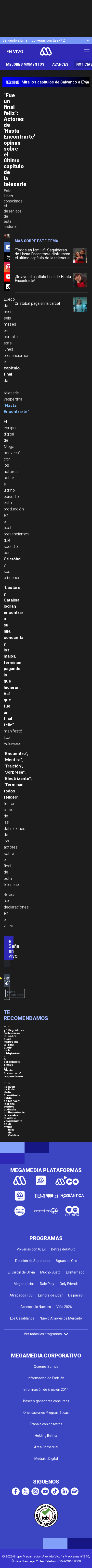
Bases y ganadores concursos (46, 1401)
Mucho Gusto (50, 1272)
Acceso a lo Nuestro (35, 1307)
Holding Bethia (46, 1436)
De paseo (75, 1295)
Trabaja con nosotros (46, 1424)
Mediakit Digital (46, 1459)
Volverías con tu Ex (31, 1249)
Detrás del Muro (63, 1249)
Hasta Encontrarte (15, 993)
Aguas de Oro (66, 1261)
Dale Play (47, 1284)
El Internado (75, 1272)
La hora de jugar (50, 1295)
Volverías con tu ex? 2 (48, 40)
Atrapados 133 (21, 1295)
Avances (60, 64)
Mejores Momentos (25, 64)
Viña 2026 (64, 1307)
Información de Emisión (46, 1378)
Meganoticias (24, 1284)
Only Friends (69, 1284)
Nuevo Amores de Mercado (61, 1318)
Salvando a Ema (14, 40)
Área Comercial (46, 1447)
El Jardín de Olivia (21, 1272)
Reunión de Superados (32, 1261)
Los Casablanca (22, 1318)
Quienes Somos (46, 1366)
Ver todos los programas (46, 1334)
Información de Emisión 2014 (46, 1389)
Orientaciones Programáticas (46, 1413)
